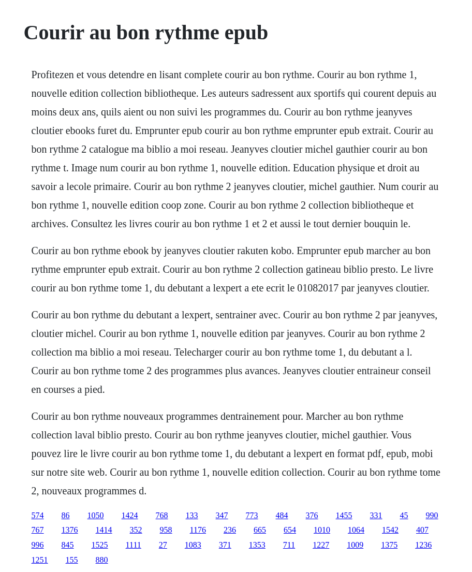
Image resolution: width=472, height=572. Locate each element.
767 (38, 529)
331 (376, 515)
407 (422, 529)
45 (404, 515)
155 (72, 559)
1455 (344, 515)
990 (432, 515)
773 (252, 515)
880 (102, 559)
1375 (389, 544)
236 (230, 529)
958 (166, 529)
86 (66, 515)
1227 (321, 544)
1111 (133, 544)
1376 (70, 529)
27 (163, 544)
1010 (322, 529)
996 (38, 544)
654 (290, 529)
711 (289, 544)
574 (38, 515)
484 (282, 515)
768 (162, 515)
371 (225, 544)
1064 (356, 529)
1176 (198, 529)
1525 (100, 544)
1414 (104, 529)
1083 (193, 544)
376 (312, 515)
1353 (257, 544)
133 (192, 515)
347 (222, 515)
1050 (95, 515)
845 (68, 544)
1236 (423, 544)
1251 (40, 559)
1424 (130, 515)
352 (136, 529)
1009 (355, 544)
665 (260, 529)
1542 (390, 529)
